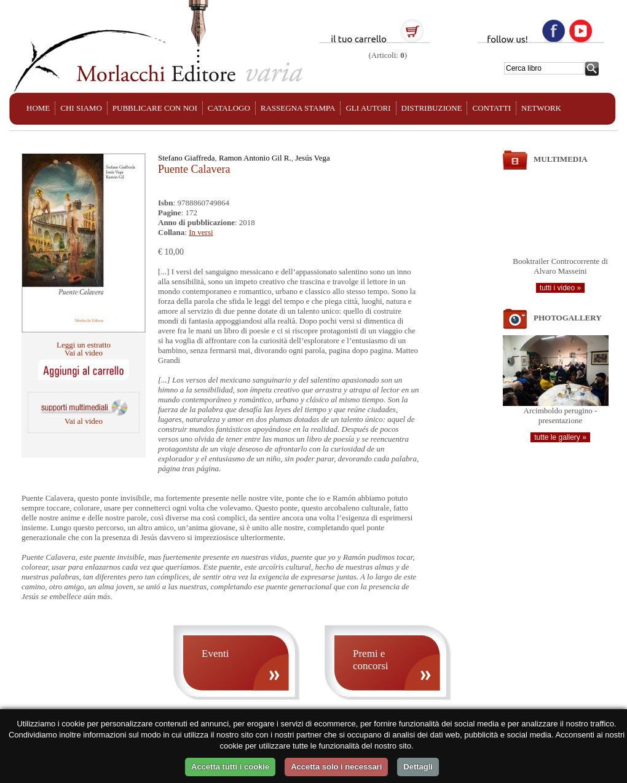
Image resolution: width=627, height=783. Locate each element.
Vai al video (84, 352)
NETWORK (541, 108)
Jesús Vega (312, 157)
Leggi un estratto (84, 344)
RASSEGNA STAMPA (298, 108)
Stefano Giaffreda (186, 157)
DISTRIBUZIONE (431, 108)
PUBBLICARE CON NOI (154, 108)
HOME (38, 108)
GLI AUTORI (367, 108)
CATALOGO (229, 108)
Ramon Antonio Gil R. (255, 157)
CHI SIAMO (81, 108)
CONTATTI (491, 108)
